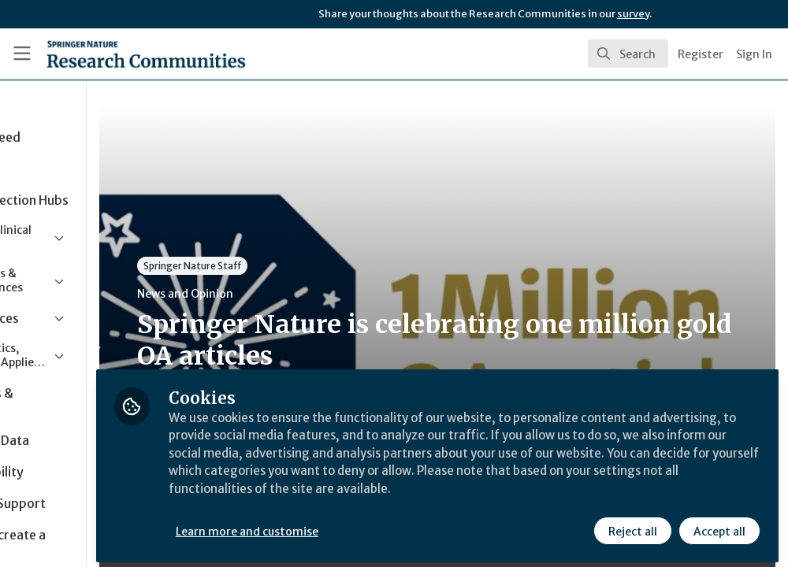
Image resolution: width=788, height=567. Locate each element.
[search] (628, 53)
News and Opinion (300, 294)
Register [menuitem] (700, 54)
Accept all (719, 525)
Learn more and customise (363, 525)
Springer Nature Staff (307, 266)
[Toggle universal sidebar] (22, 54)
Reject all (632, 525)
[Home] (118, 54)
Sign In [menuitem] (754, 54)
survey (633, 13)
